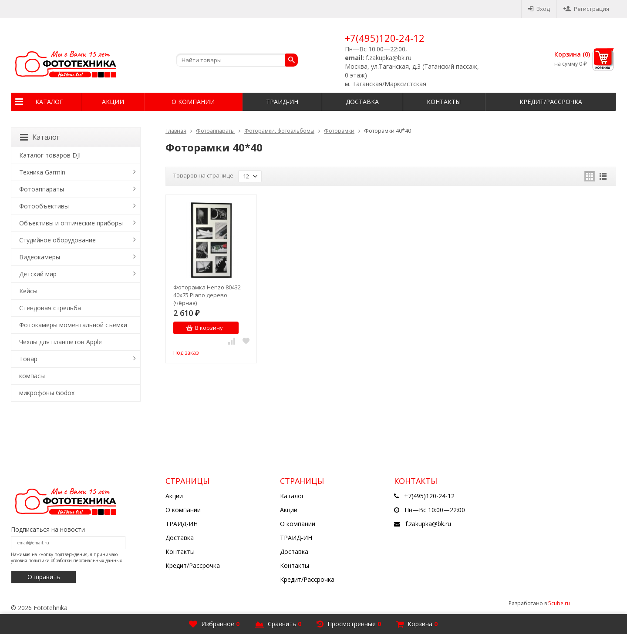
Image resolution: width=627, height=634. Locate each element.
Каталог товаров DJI (50, 155)
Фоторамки (339, 130)
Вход (539, 9)
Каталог (49, 101)
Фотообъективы (44, 206)
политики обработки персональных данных (75, 560)
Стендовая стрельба (50, 308)
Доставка (362, 101)
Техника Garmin (42, 172)
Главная (175, 130)
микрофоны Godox (46, 393)
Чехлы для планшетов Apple (60, 342)
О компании (193, 101)
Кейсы (28, 291)
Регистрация (586, 9)
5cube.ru (559, 603)
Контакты (444, 101)
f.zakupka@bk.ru (428, 524)
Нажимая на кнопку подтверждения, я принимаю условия (66, 557)
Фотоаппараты (215, 130)
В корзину (204, 328)
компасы (32, 376)
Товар (28, 359)
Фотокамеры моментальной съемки (73, 325)
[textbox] (237, 60)
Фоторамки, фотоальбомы (279, 130)
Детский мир (38, 274)
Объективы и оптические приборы (71, 223)
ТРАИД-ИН (282, 101)
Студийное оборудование (57, 240)
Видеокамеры (39, 257)
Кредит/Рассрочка (550, 101)
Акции (113, 101)
